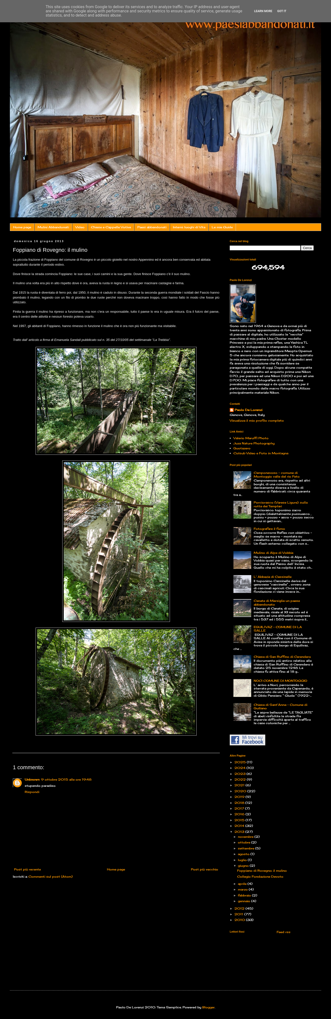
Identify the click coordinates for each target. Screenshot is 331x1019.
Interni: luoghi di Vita (189, 227)
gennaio (244, 901)
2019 (240, 797)
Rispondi (32, 792)
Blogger (208, 1007)
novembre (246, 837)
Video (79, 227)
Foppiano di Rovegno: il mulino (262, 870)
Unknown (32, 779)
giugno (244, 865)
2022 (240, 779)
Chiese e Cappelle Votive (111, 227)
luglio (243, 860)
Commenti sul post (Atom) (50, 876)
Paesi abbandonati (151, 227)
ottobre (244, 842)
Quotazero (241, 448)
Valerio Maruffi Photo (251, 438)
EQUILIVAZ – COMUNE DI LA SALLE (278, 628)
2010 (240, 920)
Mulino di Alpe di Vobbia (273, 553)
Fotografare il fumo (269, 529)
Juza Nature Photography (254, 443)
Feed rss (283, 932)
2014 (239, 826)
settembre (246, 848)
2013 (239, 832)
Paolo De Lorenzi (248, 410)
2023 (240, 774)
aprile (243, 884)
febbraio (245, 895)
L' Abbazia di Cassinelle (272, 577)
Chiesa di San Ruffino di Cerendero (282, 657)
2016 (240, 814)
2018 (239, 803)
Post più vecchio (204, 869)
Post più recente (27, 869)
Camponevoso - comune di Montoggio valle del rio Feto (277, 474)
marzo (243, 889)
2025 (240, 762)
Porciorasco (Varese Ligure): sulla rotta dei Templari (281, 504)
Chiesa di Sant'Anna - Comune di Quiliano (280, 706)
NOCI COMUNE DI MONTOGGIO (280, 681)
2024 (240, 768)
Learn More (263, 11)
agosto (244, 854)
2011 (239, 914)
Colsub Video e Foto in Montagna (260, 453)
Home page (22, 227)
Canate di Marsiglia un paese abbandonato (277, 602)
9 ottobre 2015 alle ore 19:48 (66, 779)
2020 (240, 791)
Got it (281, 11)
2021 (240, 785)
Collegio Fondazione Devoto (260, 876)
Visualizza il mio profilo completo (257, 420)
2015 (240, 820)
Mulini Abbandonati (53, 227)
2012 (240, 908)
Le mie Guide (222, 227)
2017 (239, 808)
